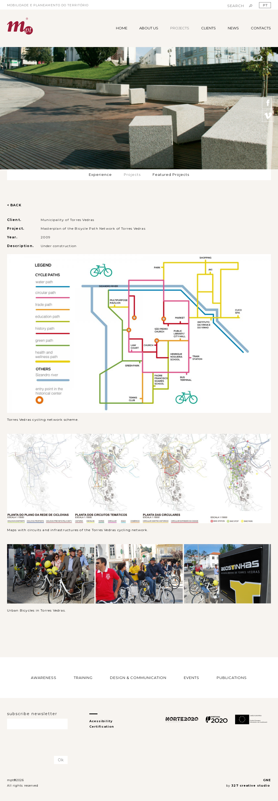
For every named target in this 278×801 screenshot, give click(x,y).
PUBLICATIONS (232, 677)
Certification (101, 726)
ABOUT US (148, 28)
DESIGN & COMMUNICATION (138, 677)
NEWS (233, 28)
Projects (132, 174)
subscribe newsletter (32, 713)
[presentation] (39, 743)
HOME (121, 28)
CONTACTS (261, 28)
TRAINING (83, 677)
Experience (100, 174)
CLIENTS (208, 28)
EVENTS (191, 677)
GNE (267, 780)
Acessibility (101, 721)
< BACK (14, 205)
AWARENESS (43, 677)
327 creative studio (251, 785)
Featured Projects (171, 174)
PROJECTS (179, 28)
